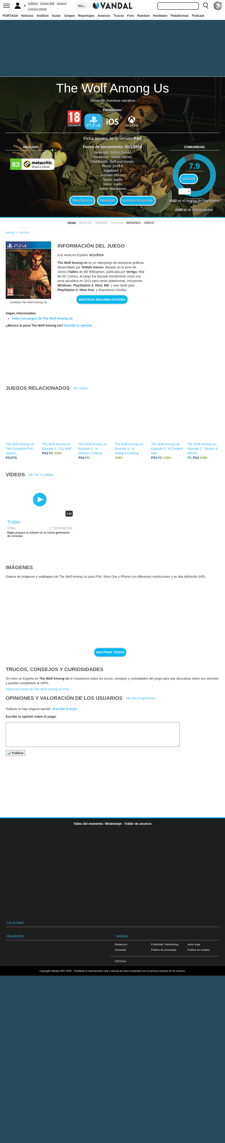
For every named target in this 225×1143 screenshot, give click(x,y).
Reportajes (86, 15)
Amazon (62, 3)
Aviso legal (194, 944)
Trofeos (107, 200)
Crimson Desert (37, 9)
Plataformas (179, 15)
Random (143, 15)
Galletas (33, 3)
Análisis (43, 15)
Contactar (120, 949)
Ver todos (80, 388)
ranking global (202, 210)
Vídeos (149, 222)
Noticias (27, 15)
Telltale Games (120, 152)
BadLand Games (122, 161)
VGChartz (120, 961)
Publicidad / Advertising (164, 944)
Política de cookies (199, 949)
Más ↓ (81, 5)
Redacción (121, 944)
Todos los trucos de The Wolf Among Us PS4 (37, 689)
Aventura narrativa (120, 100)
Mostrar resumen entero (102, 299)
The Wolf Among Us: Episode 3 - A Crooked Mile (167, 448)
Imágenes (133, 222)
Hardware (160, 15)
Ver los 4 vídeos (40, 474)
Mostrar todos (110, 652)
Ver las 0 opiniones (140, 698)
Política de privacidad (163, 949)
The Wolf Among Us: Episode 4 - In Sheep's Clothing (93, 448)
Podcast (198, 15)
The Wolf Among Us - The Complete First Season (21, 448)
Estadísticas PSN (137, 200)
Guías (56, 15)
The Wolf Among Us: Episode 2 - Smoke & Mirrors (203, 448)
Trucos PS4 (82, 200)
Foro (130, 15)
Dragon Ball (47, 3)
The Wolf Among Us (112, 88)
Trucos (119, 15)
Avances (104, 15)
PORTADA (10, 15)
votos (194, 202)
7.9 (194, 165)
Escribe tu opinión (78, 325)
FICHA (72, 223)
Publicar (15, 753)
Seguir (188, 179)
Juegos (69, 15)
